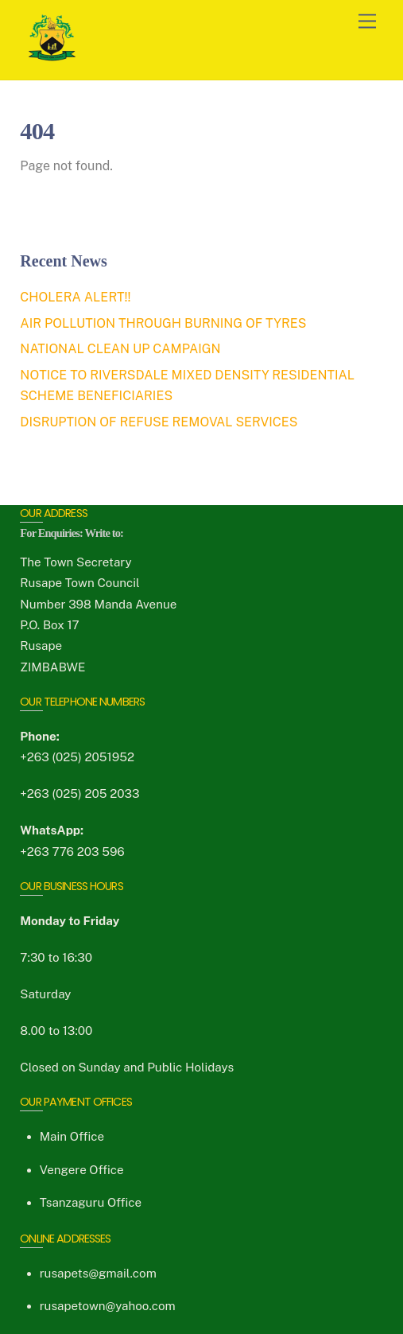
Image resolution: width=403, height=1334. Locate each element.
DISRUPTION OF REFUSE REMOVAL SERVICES (158, 422)
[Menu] (367, 21)
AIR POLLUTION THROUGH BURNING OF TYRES (163, 323)
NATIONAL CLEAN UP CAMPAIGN (120, 348)
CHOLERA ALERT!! (75, 297)
